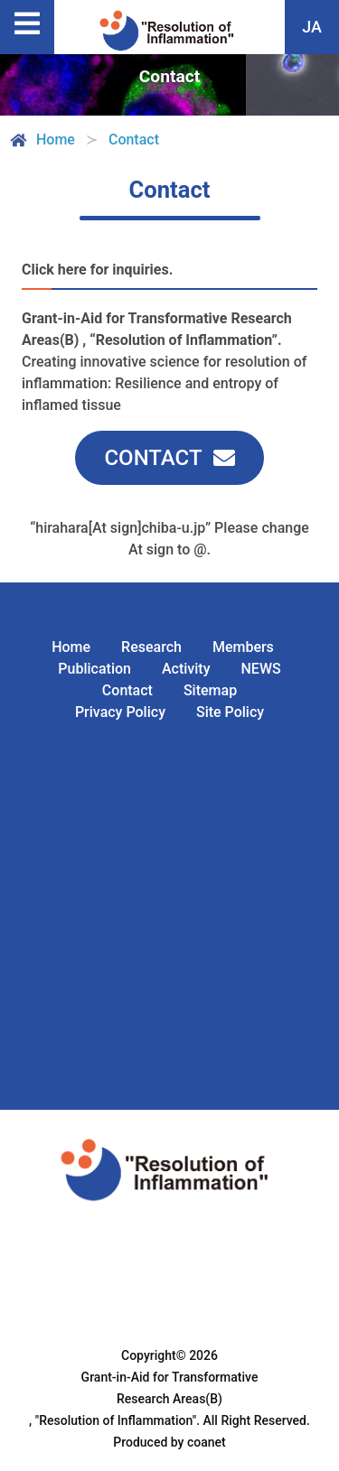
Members (243, 647)
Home (41, 140)
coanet (206, 1442)
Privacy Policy (120, 712)
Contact (127, 690)
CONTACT (153, 457)
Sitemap (210, 690)
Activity (186, 668)
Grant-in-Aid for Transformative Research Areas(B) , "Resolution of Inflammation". (143, 1399)
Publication (94, 668)
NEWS (260, 668)
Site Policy (230, 712)
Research (151, 647)
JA (312, 26)
